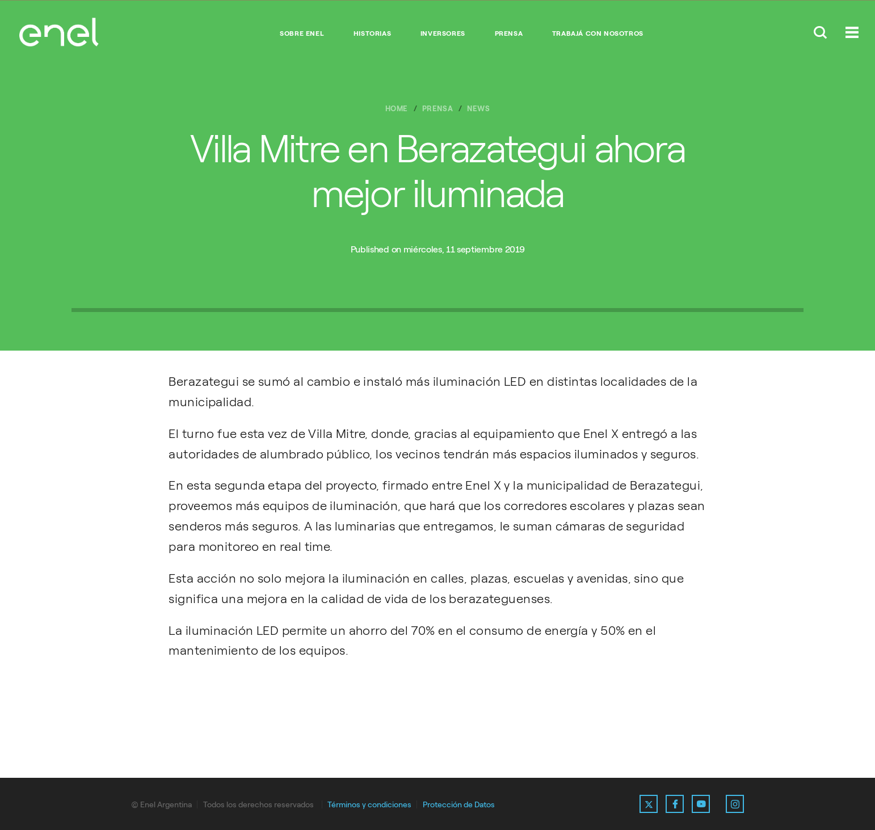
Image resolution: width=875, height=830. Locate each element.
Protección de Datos (459, 805)
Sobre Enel (302, 33)
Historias (372, 33)
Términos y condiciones (369, 805)
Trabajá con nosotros (597, 33)
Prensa (509, 33)
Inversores (442, 33)
